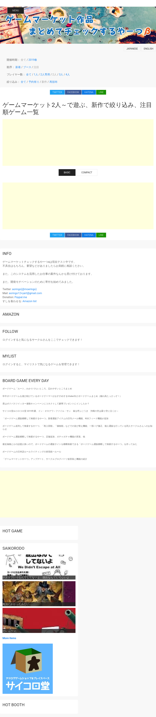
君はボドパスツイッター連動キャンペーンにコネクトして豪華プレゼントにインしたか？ (46, 403)
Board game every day (26, 380)
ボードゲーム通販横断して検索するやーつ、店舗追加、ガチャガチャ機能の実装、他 (44, 436)
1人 (36, 74)
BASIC (67, 172)
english (148, 48)
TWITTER (57, 92)
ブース (27, 67)
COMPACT (86, 172)
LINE (101, 92)
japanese (132, 48)
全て (23, 59)
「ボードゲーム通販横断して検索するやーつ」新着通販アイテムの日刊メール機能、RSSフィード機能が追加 (55, 418)
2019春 (33, 59)
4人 (68, 74)
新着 (18, 67)
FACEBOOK (73, 92)
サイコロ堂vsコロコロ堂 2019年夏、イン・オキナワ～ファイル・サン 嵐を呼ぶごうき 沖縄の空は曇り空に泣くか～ (61, 411)
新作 (44, 81)
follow (10, 331)
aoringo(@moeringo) (24, 289)
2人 (54, 74)
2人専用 (45, 74)
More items (9, 638)
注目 (36, 67)
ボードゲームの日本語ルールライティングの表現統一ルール (32, 451)
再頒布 (53, 81)
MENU (15, 10)
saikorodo (13, 548)
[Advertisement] (78, 142)
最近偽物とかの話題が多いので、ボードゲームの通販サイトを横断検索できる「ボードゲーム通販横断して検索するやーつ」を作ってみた (70, 444)
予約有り (34, 81)
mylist (9, 356)
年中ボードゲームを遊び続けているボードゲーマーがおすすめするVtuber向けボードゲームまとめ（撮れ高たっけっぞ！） (62, 396)
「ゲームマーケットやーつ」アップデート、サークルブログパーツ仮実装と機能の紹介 (45, 459)
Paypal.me (21, 297)
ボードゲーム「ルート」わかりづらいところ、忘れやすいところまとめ (37, 388)
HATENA (88, 92)
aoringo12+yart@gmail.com (25, 293)
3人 (61, 74)
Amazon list (30, 301)
